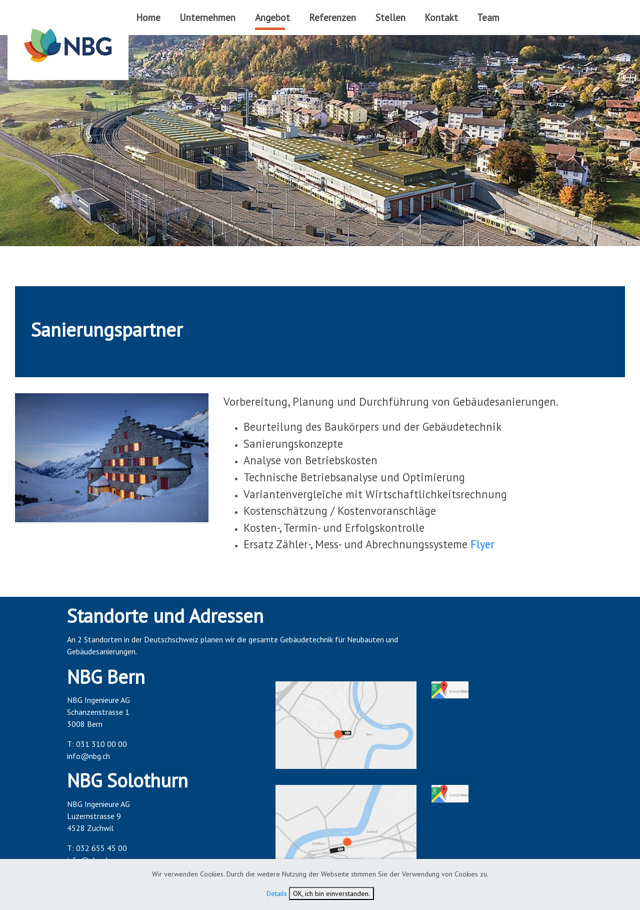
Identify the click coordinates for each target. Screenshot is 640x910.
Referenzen (332, 17)
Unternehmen (208, 17)
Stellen (391, 17)
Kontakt (441, 17)
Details (276, 893)
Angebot (272, 17)
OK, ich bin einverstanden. (331, 893)
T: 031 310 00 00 (97, 744)
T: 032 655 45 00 (97, 848)
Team (488, 17)
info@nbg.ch (88, 756)
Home (148, 17)
